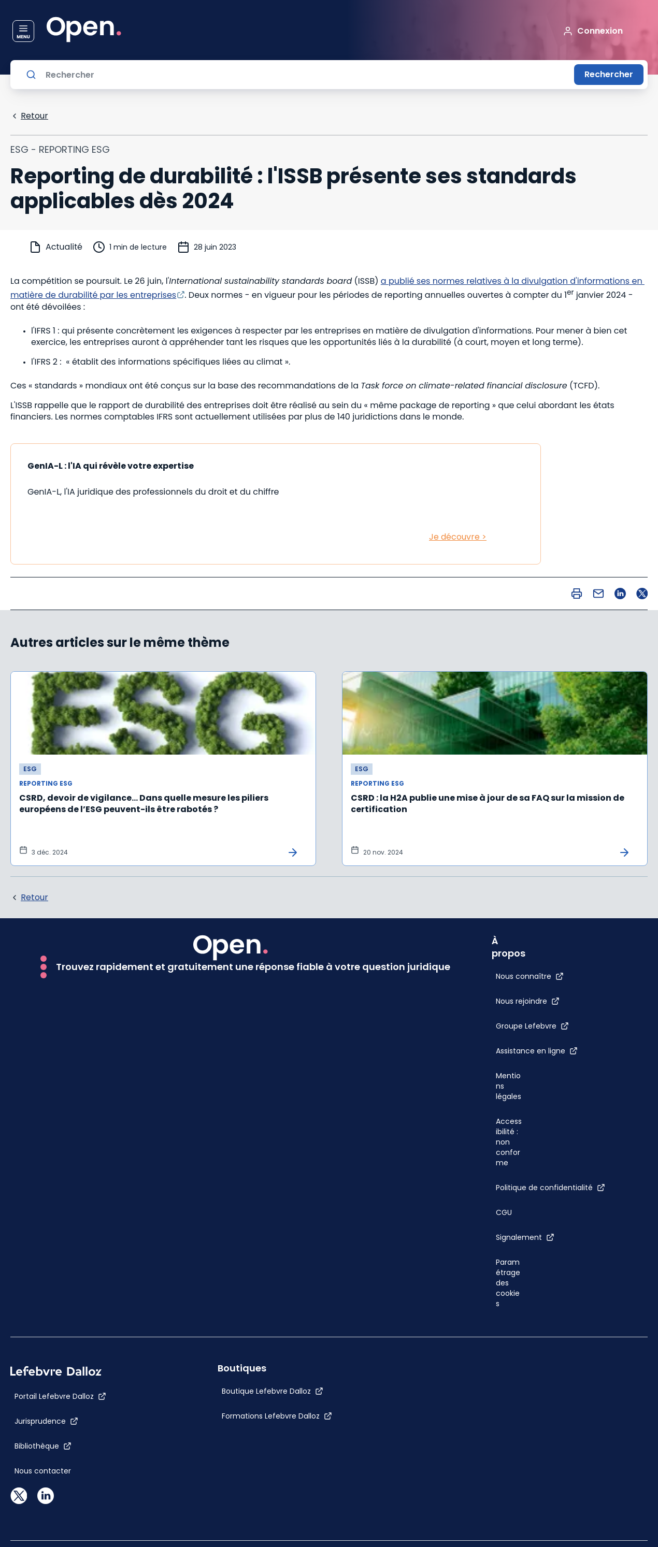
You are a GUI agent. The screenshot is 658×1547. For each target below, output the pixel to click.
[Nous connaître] (530, 976)
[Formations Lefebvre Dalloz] (277, 1416)
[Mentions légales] (509, 1086)
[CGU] (504, 1212)
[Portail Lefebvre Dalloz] (60, 1396)
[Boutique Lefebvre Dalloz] (272, 1391)
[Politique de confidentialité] (550, 1187)
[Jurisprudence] (46, 1421)
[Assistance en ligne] (537, 1051)
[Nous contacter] (42, 1471)
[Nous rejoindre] (528, 1001)
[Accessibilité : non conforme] (509, 1142)
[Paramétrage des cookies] (509, 1283)
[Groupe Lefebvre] (532, 1026)
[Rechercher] (306, 74)
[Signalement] (525, 1237)
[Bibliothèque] (43, 1446)
